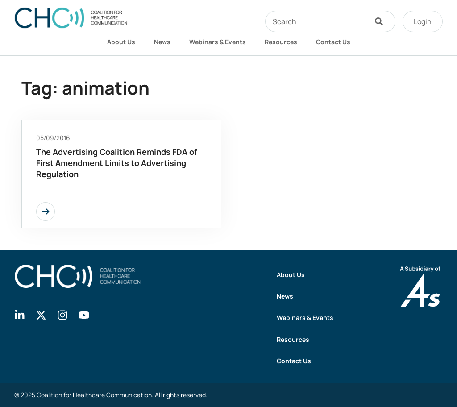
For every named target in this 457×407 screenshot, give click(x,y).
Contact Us (333, 41)
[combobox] (316, 21)
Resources (281, 41)
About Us (121, 41)
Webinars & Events (217, 41)
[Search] (381, 21)
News (162, 41)
